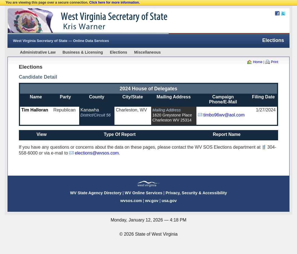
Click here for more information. (114, 2)
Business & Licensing (83, 52)
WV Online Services (143, 193)
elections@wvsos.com (97, 153)
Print (274, 62)
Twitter (283, 13)
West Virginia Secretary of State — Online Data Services (61, 41)
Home (257, 62)
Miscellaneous (147, 52)
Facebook (277, 13)
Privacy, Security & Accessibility (196, 193)
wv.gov (151, 200)
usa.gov (169, 200)
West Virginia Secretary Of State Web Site (79, 21)
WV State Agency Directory (95, 193)
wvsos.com (131, 200)
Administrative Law (38, 52)
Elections (118, 52)
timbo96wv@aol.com (224, 115)
